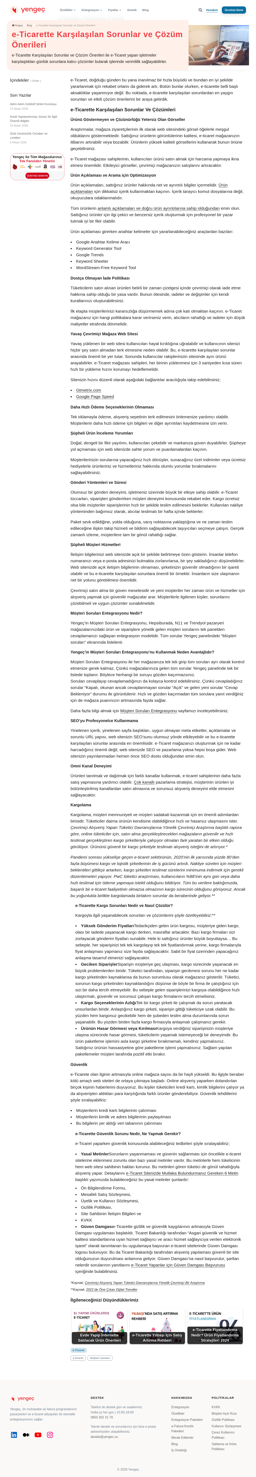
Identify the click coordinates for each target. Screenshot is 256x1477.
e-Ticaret (78, 1350)
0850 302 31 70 (102, 1417)
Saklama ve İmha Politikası (224, 1446)
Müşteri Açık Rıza (224, 1413)
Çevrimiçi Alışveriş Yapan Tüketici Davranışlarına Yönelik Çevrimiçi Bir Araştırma (145, 1283)
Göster (35, 80)
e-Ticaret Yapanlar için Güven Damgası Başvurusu (178, 1265)
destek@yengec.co (104, 1437)
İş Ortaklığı (179, 1450)
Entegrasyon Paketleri (187, 1419)
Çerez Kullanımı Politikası (223, 1435)
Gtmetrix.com (88, 390)
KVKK (216, 1407)
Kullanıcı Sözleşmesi (226, 1426)
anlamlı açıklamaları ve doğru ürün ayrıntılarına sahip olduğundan (159, 208)
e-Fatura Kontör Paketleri (182, 1428)
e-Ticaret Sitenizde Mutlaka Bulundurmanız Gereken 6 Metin (182, 1173)
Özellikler (178, 1413)
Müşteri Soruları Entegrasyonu (148, 710)
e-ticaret (78, 1358)
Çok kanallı (144, 782)
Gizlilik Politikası (223, 1419)
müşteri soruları (100, 1358)
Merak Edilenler (182, 1437)
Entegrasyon (180, 1407)
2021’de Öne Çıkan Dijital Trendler (111, 1290)
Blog (174, 1444)
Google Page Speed (95, 396)
